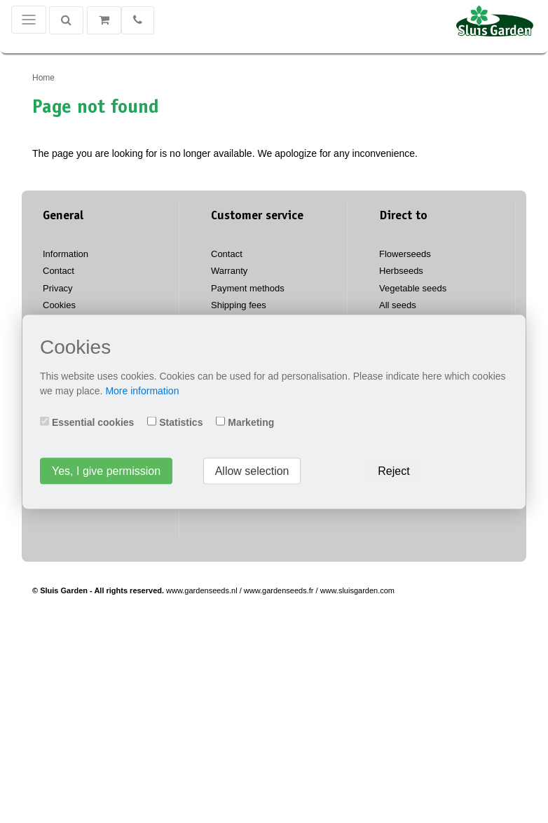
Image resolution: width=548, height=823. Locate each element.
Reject (393, 470)
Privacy (58, 288)
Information (65, 254)
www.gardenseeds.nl (202, 590)
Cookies (59, 305)
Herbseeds (401, 270)
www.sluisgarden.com (357, 590)
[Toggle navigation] (28, 20)
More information (142, 390)
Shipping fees (238, 305)
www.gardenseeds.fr (279, 590)
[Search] (66, 20)
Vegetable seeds (412, 288)
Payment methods (248, 288)
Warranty (229, 270)
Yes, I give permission (106, 470)
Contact (58, 270)
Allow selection (252, 470)
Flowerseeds (405, 254)
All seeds (397, 305)
